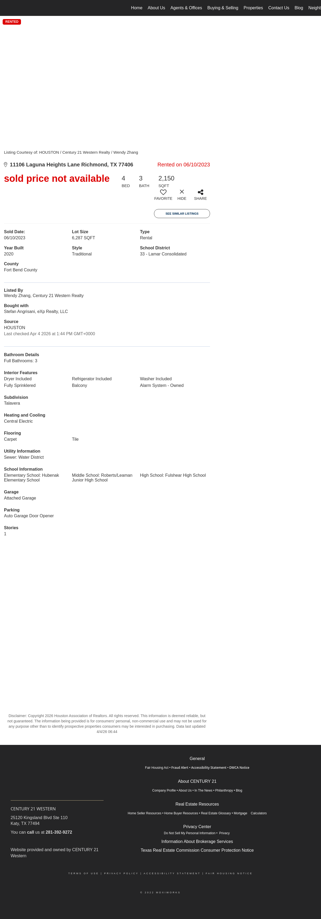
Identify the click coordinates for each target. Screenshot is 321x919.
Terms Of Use (83, 873)
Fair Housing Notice (229, 873)
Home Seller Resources (144, 813)
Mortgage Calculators (250, 813)
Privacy (225, 833)
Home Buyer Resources (181, 813)
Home (137, 8)
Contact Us (278, 8)
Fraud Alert (179, 767)
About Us (156, 8)
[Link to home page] (7, 8)
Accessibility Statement (208, 767)
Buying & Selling (222, 8)
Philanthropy (224, 790)
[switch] (163, 197)
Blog (299, 8)
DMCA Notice (239, 767)
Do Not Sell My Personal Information (189, 833)
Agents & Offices (186, 8)
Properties (253, 8)
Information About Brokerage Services (197, 841)
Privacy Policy (121, 873)
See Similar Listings (181, 213)
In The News (203, 790)
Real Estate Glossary (216, 813)
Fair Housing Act (156, 768)
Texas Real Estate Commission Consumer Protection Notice (197, 850)
